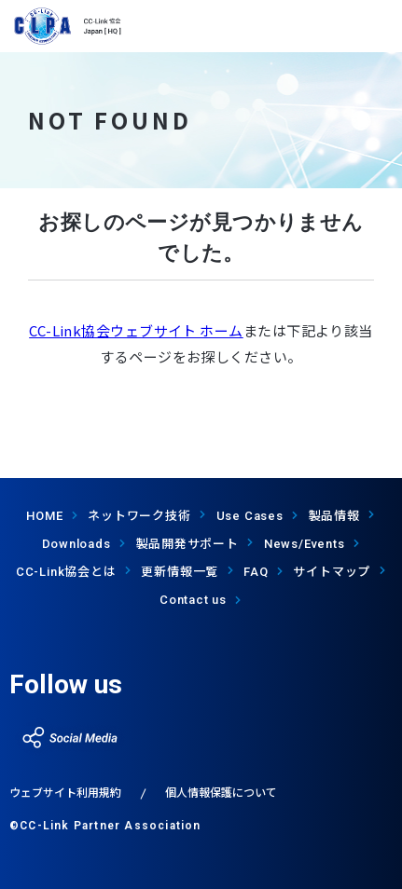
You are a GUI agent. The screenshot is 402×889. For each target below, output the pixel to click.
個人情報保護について (221, 792)
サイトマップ (331, 571)
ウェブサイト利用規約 (65, 792)
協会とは (66, 571)
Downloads (76, 544)
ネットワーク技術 (139, 515)
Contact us (193, 600)
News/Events (304, 544)
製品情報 (334, 515)
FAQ (255, 572)
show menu (377, 26)
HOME (44, 516)
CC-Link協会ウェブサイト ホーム (136, 330)
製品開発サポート (187, 543)
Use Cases (250, 516)
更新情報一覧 (179, 571)
